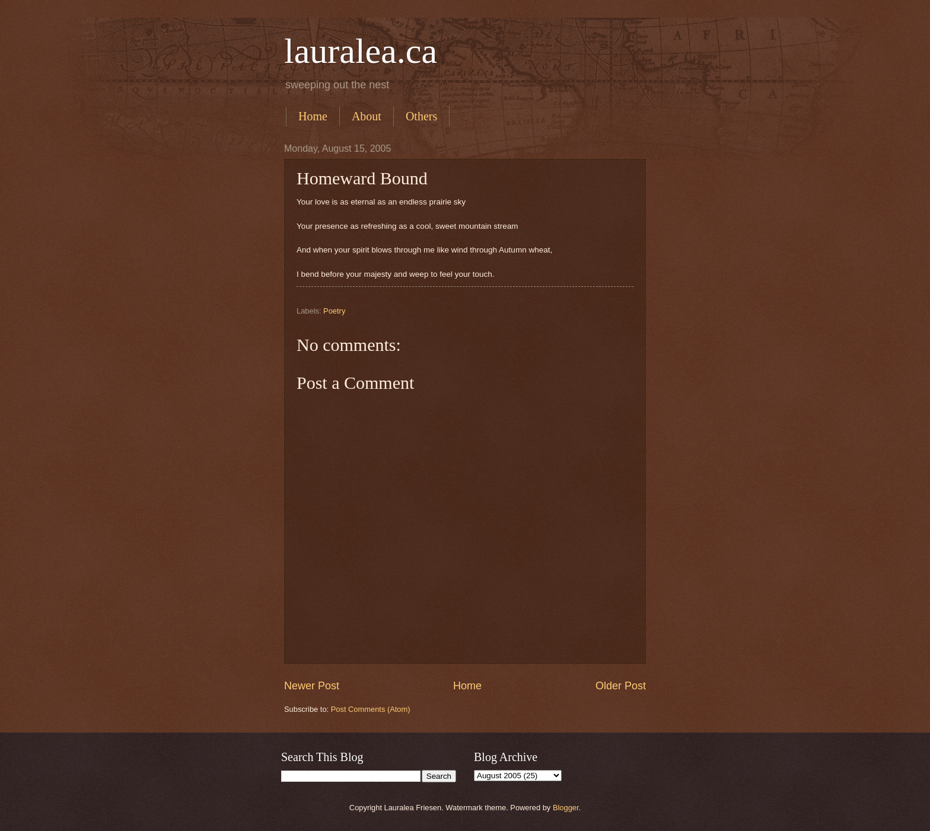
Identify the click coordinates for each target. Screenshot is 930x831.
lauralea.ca (360, 51)
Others (421, 116)
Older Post (620, 686)
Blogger (566, 807)
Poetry (334, 310)
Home (312, 116)
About (366, 116)
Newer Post (311, 686)
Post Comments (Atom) (370, 709)
